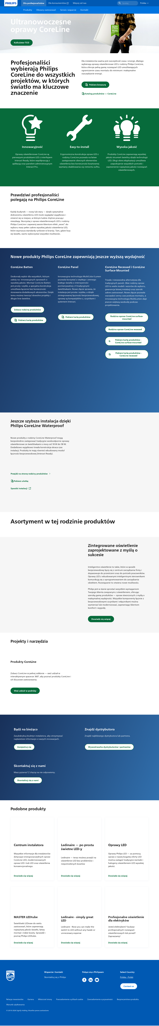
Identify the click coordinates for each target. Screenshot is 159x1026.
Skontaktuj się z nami (28, 781)
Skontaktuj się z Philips (55, 977)
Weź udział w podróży (25, 691)
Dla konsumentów (58, 3)
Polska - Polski (126, 977)
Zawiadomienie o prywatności (100, 999)
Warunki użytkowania (15, 1005)
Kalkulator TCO (21, 42)
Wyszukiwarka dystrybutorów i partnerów (109, 747)
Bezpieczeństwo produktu (128, 999)
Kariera (31, 999)
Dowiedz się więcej (101, 619)
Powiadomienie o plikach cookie (69, 999)
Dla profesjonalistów (33, 3)
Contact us (128, 986)
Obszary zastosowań (46, 10)
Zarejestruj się (24, 747)
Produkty (27, 10)
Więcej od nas (79, 3)
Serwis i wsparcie (68, 10)
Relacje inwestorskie (14, 999)
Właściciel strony (45, 999)
